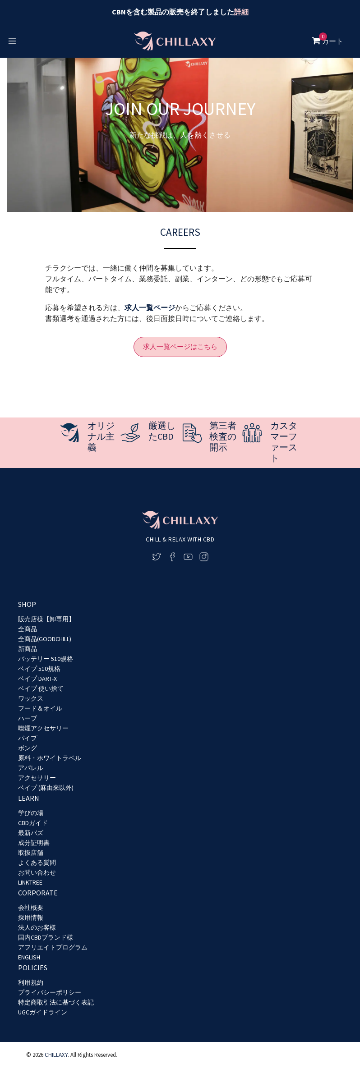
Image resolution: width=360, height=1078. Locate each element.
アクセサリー (37, 778)
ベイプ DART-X (37, 678)
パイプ (27, 738)
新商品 (27, 649)
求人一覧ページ (150, 307)
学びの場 (30, 813)
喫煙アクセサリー (43, 728)
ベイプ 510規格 (39, 669)
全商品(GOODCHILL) (44, 639)
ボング (27, 748)
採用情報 (30, 917)
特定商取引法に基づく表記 (56, 1002)
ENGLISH (29, 957)
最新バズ (30, 833)
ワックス (30, 698)
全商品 (27, 629)
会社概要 (30, 908)
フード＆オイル (40, 708)
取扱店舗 (30, 853)
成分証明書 (34, 843)
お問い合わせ (37, 872)
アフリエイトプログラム (53, 947)
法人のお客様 (37, 927)
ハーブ (27, 718)
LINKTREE (30, 882)
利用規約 (30, 982)
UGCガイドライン (42, 1012)
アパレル (30, 768)
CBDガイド (33, 823)
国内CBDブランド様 (45, 937)
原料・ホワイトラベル (49, 758)
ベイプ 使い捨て (41, 688)
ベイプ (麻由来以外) (46, 788)
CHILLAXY (56, 1055)
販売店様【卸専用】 (46, 619)
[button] (180, 347)
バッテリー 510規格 (45, 659)
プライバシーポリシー (49, 992)
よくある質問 (37, 862)
